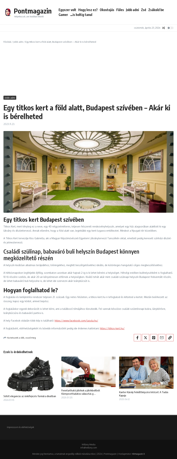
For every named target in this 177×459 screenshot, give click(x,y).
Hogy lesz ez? (88, 10)
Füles (120, 10)
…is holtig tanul (81, 14)
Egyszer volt (67, 10)
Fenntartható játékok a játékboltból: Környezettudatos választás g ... (80, 392)
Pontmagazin (33, 10)
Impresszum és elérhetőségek (20, 427)
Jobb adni (132, 10)
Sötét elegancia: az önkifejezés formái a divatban (29, 396)
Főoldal (7, 41)
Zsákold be (156, 10)
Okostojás (107, 10)
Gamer (63, 14)
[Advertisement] (88, 69)
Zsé (143, 10)
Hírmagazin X (138, 454)
